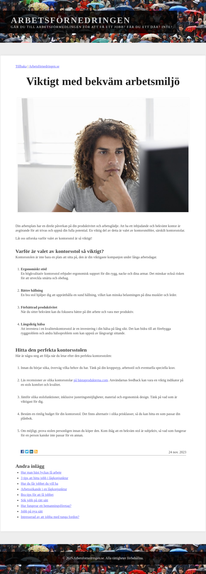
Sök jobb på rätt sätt (34, 500)
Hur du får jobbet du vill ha (39, 483)
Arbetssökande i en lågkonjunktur (44, 489)
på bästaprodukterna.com (91, 380)
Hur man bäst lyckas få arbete (41, 472)
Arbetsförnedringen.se (44, 66)
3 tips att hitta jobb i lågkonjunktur (44, 478)
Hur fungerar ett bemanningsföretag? (46, 506)
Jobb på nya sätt (32, 511)
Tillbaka (21, 66)
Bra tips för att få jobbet (37, 494)
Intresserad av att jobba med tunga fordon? (50, 517)
